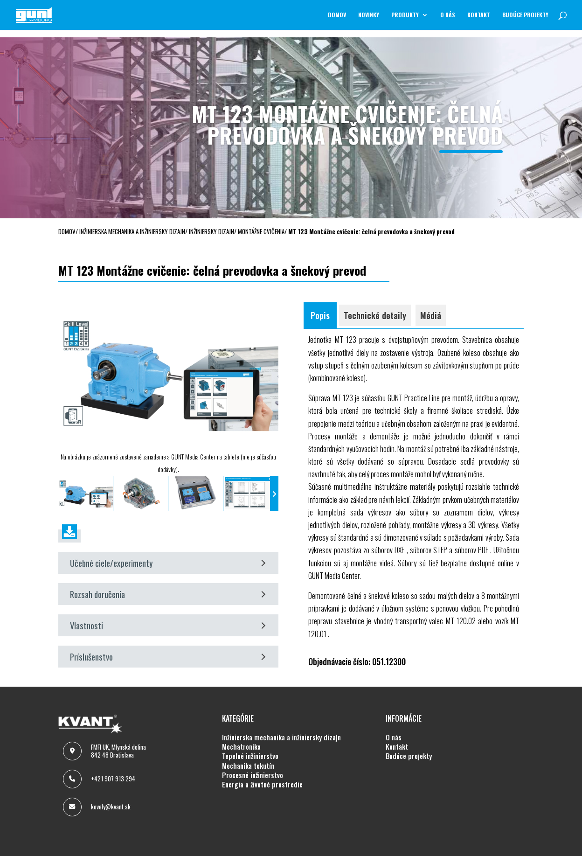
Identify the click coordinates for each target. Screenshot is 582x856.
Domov (337, 15)
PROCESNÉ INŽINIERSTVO (252, 775)
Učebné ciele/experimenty (167, 563)
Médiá (430, 315)
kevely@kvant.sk (111, 806)
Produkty (405, 15)
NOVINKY (368, 15)
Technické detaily (375, 315)
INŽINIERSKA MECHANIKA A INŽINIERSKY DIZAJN (281, 737)
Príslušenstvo (167, 656)
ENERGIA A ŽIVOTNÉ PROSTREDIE (262, 784)
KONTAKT (478, 15)
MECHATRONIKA (241, 747)
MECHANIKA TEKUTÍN (248, 766)
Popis (320, 315)
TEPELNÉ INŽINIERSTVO (250, 756)
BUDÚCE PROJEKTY (525, 15)
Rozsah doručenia (167, 594)
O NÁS (447, 15)
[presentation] (62, 494)
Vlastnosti (167, 625)
